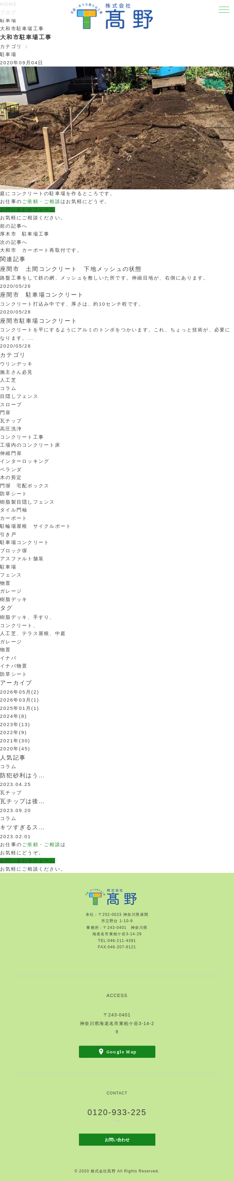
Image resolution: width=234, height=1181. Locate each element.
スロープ (11, 404)
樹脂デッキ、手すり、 (27, 617)
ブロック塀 (13, 550)
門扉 (5, 412)
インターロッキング (24, 461)
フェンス (11, 574)
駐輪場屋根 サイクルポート (35, 526)
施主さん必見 (16, 372)
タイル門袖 (13, 510)
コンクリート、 (19, 625)
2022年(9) (13, 732)
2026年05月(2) (19, 692)
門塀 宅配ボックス (24, 485)
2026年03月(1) (19, 700)
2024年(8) (13, 716)
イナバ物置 (13, 665)
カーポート (13, 518)
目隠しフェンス (19, 396)
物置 (5, 583)
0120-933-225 (117, 1112)
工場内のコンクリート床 (30, 445)
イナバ (8, 658)
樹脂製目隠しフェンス (27, 502)
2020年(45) (15, 748)
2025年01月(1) (19, 708)
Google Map (121, 1052)
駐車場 (8, 20)
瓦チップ (11, 420)
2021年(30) (15, 740)
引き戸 (8, 534)
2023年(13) (15, 724)
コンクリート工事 (22, 437)
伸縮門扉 (11, 453)
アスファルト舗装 (22, 558)
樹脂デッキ (13, 599)
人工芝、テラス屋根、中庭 (33, 633)
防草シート (13, 493)
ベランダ (11, 469)
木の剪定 (11, 477)
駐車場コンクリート (24, 542)
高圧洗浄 (11, 428)
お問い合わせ (117, 1139)
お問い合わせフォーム (27, 209)
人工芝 (8, 380)
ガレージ (11, 591)
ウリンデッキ (16, 363)
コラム (8, 388)
